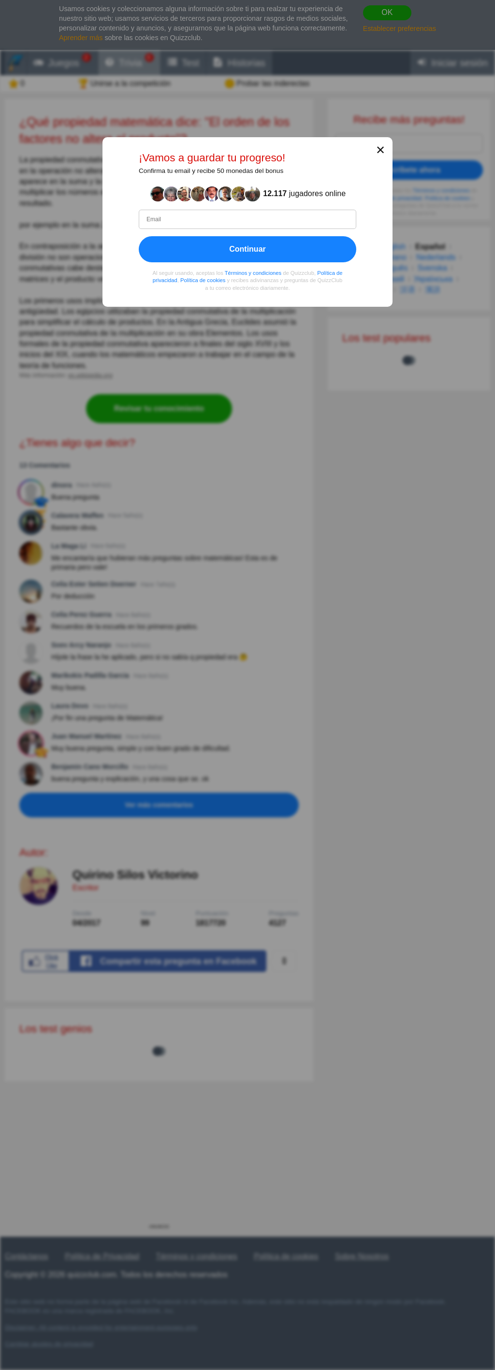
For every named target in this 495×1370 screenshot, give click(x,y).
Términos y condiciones (253, 272)
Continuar (247, 248)
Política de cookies (202, 280)
